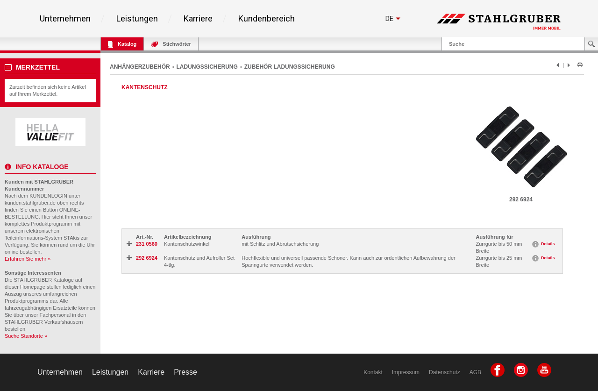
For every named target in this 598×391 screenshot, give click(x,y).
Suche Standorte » (26, 336)
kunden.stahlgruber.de (30, 203)
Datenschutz (444, 372)
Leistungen (137, 18)
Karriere (198, 18)
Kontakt (373, 372)
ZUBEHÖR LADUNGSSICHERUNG (289, 67)
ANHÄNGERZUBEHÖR (140, 67)
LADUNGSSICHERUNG (207, 67)
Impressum (406, 372)
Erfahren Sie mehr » (27, 259)
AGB (475, 372)
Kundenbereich (266, 18)
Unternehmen (65, 18)
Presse (185, 372)
